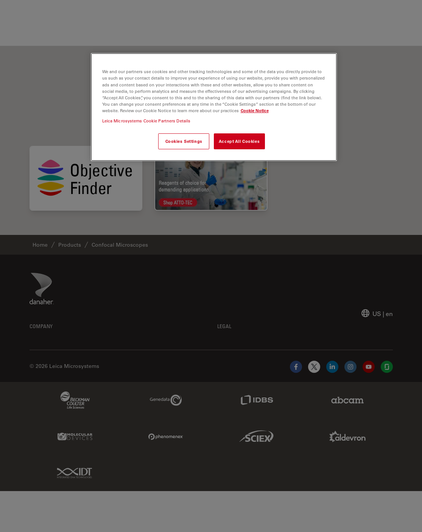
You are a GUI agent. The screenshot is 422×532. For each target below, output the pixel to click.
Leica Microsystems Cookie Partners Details (146, 121)
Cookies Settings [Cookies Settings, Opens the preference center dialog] (183, 141)
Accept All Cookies (239, 141)
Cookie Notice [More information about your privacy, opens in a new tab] (255, 110)
